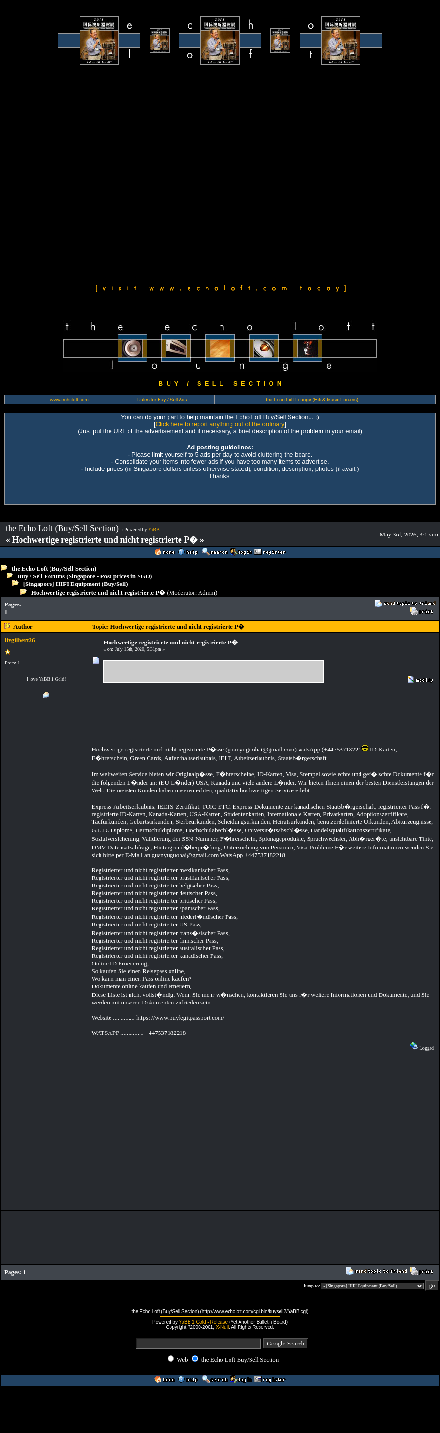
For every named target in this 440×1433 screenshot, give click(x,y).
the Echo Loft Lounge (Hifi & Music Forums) (312, 399)
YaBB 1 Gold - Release (203, 1322)
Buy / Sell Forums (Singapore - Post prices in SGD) (85, 576)
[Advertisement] (100, 172)
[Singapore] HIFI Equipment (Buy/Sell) (75, 583)
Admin (206, 592)
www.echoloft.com (69, 399)
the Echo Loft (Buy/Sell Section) (54, 568)
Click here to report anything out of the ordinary (220, 424)
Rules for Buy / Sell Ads (162, 399)
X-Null (222, 1327)
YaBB (154, 529)
